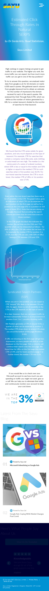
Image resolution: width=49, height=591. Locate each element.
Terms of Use (8, 581)
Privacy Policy (33, 580)
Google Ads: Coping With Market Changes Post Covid (27, 515)
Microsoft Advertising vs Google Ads (24, 465)
